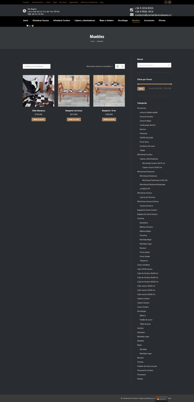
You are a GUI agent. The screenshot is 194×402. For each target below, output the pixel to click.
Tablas (142, 150)
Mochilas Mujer (146, 240)
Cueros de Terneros (147, 197)
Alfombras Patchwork (146, 172)
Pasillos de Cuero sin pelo (147, 366)
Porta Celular (145, 256)
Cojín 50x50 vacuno (144, 269)
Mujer (139, 345)
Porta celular (145, 252)
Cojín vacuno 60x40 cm (146, 294)
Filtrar (141, 89)
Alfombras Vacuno (144, 193)
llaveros (143, 129)
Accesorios (141, 108)
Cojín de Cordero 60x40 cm (147, 282)
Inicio (93, 41)
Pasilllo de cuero (146, 320)
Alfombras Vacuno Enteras (147, 201)
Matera (143, 316)
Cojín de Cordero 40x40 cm (147, 273)
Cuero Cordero (143, 307)
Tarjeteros (144, 261)
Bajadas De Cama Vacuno (147, 214)
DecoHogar (141, 311)
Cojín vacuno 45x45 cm (146, 290)
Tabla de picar (145, 324)
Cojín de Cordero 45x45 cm (147, 278)
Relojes (140, 379)
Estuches (143, 235)
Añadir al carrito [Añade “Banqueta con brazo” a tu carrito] (74, 119)
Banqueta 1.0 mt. (109, 110)
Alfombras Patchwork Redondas (152, 185)
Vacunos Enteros (146, 206)
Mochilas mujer (146, 244)
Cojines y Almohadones (149, 159)
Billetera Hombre (146, 227)
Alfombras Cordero (144, 155)
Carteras (140, 218)
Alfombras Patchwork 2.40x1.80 (154, 180)
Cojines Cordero (143, 299)
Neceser (143, 248)
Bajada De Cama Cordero (147, 210)
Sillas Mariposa (38, 110)
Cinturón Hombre (146, 117)
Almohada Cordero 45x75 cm (153, 163)
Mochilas (143, 349)
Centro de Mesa (143, 265)
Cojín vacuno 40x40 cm (146, 286)
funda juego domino (148, 125)
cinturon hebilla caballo (149, 112)
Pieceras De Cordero (145, 370)
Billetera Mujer (145, 231)
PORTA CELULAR (146, 138)
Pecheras (143, 133)
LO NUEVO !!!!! (145, 189)
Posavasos (141, 375)
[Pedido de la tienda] (36, 66)
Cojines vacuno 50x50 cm (152, 167)
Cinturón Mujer (145, 121)
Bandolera (144, 223)
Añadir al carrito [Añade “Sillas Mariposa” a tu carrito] (38, 119)
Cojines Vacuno (143, 303)
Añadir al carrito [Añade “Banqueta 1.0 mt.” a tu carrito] (109, 119)
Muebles (140, 341)
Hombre (140, 328)
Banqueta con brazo (73, 110)
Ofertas (140, 362)
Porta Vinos (144, 142)
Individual (141, 332)
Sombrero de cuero (147, 146)
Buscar (168, 65)
